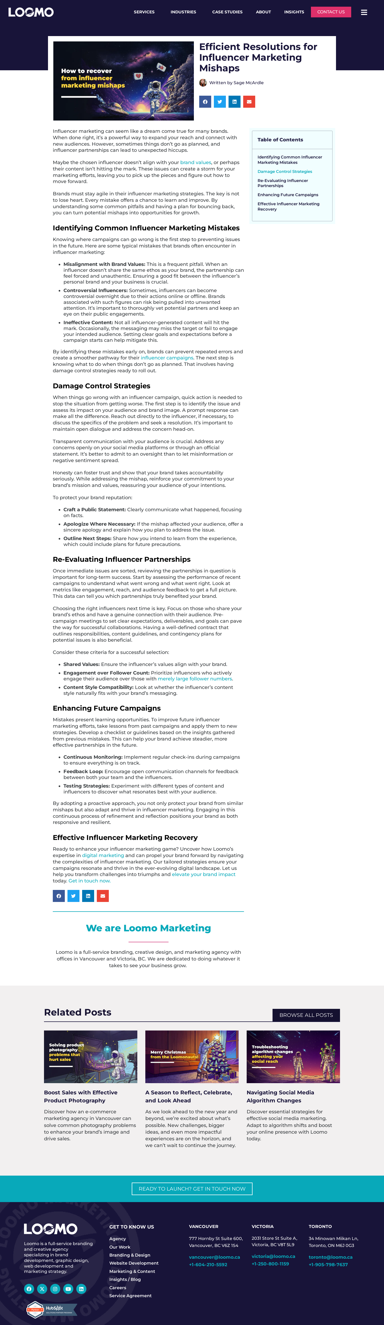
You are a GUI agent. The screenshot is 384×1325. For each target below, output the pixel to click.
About (263, 11)
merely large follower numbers (195, 678)
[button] (205, 102)
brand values (195, 162)
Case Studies (227, 11)
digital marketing (103, 855)
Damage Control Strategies (285, 171)
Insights (294, 11)
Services (145, 12)
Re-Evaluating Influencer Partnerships (283, 183)
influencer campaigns (167, 358)
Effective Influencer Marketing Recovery (288, 206)
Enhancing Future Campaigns (288, 194)
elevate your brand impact (203, 874)
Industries (185, 12)
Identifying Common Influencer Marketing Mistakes (290, 159)
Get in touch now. (89, 881)
